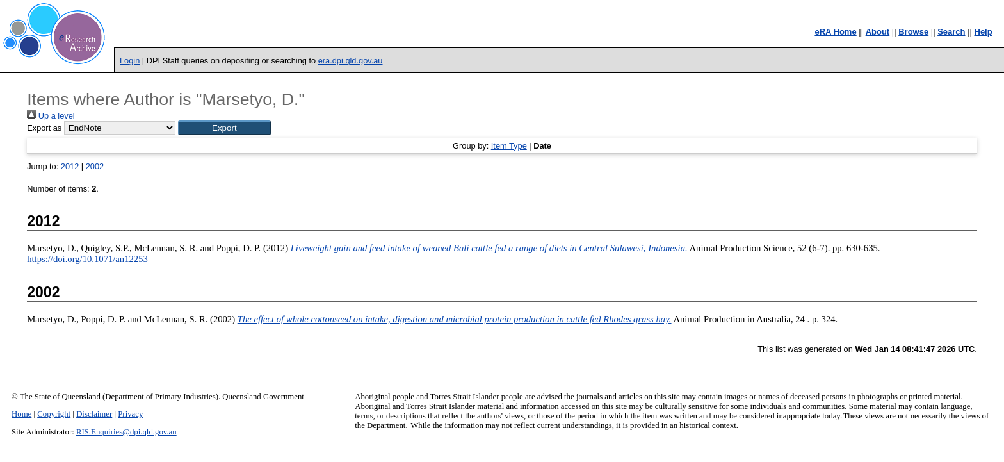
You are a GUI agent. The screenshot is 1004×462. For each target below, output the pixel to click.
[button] (224, 127)
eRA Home (835, 32)
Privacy (130, 413)
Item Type (509, 146)
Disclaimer (94, 413)
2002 (95, 166)
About (878, 32)
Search (951, 32)
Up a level (50, 115)
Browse (913, 32)
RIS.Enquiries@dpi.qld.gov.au (126, 431)
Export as (44, 128)
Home (21, 413)
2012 (70, 166)
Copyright (53, 413)
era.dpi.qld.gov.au (350, 60)
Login (130, 60)
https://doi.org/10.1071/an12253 (87, 259)
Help (983, 32)
